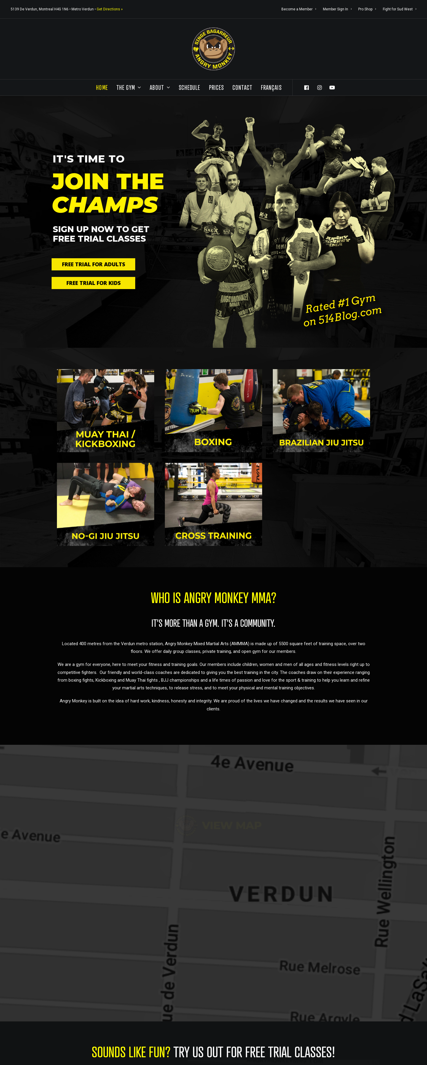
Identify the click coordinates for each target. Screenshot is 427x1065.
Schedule (189, 87)
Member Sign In (337, 9)
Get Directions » (110, 9)
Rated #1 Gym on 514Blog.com (342, 310)
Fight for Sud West (399, 9)
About (160, 87)
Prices (216, 87)
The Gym (129, 87)
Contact (242, 87)
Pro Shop (367, 9)
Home (102, 87)
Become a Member (298, 9)
